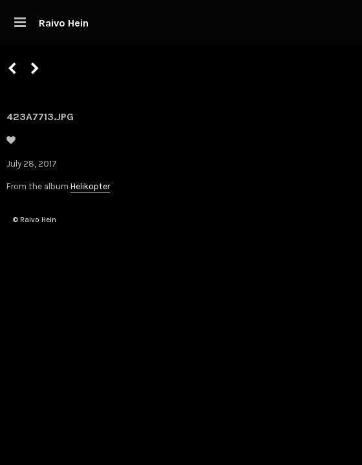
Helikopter (90, 186)
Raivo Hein (64, 23)
